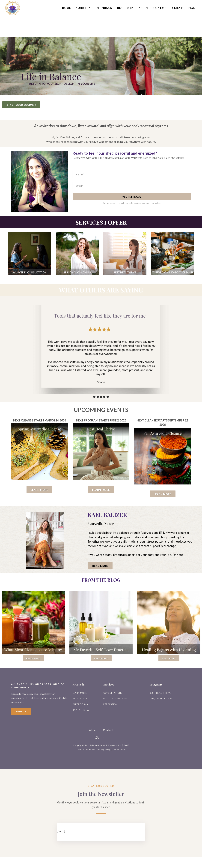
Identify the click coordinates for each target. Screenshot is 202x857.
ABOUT (143, 7)
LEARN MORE (39, 489)
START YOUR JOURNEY (21, 105)
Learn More (101, 489)
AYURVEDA (83, 7)
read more (100, 565)
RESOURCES (125, 7)
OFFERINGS (104, 7)
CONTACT (160, 7)
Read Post (33, 658)
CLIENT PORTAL (183, 7)
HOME (66, 7)
